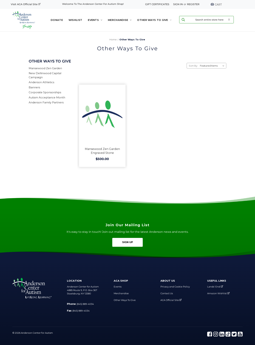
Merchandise (119, 20)
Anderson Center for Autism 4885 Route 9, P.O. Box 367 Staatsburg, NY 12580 (83, 290)
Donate (57, 20)
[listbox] (212, 65)
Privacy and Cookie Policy (175, 286)
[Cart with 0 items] (216, 4)
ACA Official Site (171, 300)
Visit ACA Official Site (26, 4)
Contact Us (166, 293)
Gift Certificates (157, 4)
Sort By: (193, 65)
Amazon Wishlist (217, 293)
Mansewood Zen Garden (45, 68)
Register (193, 4)
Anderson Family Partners (46, 102)
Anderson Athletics (41, 82)
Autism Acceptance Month (47, 97)
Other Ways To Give (154, 20)
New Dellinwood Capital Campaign (45, 75)
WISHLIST (75, 20)
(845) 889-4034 (85, 304)
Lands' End (213, 286)
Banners (34, 87)
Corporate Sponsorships (45, 92)
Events (95, 20)
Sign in (178, 4)
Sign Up (127, 242)
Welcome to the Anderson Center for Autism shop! (93, 3)
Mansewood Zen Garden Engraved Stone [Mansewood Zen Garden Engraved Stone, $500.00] (102, 151)
